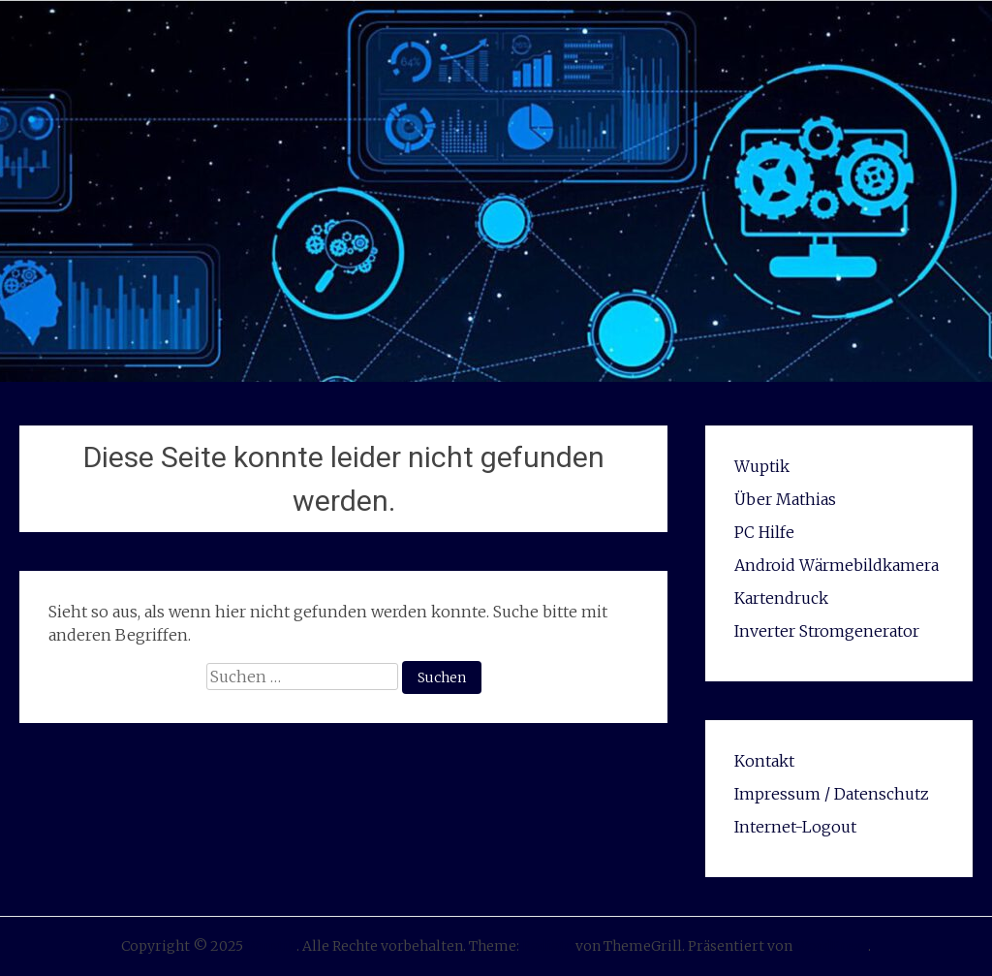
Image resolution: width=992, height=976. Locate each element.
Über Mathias (785, 499)
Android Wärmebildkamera (836, 565)
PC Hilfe (764, 532)
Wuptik (762, 466)
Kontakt (764, 761)
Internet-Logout (795, 826)
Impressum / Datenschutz (831, 793)
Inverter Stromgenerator (826, 631)
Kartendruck (781, 598)
